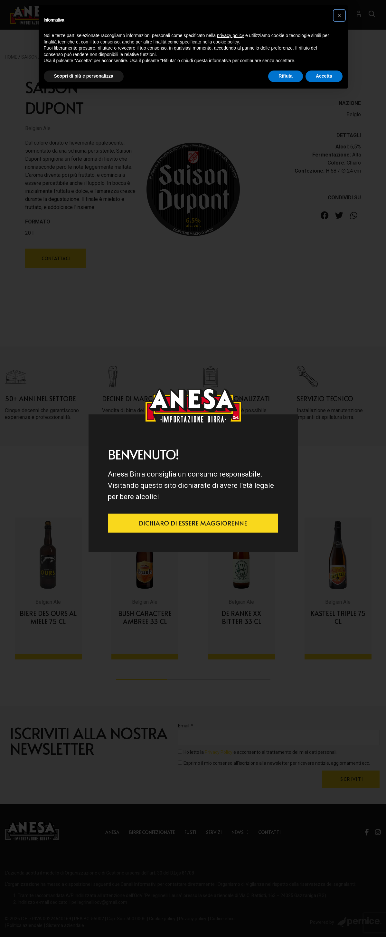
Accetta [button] (324, 76)
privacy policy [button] (230, 35)
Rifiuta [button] (285, 76)
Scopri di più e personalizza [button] (83, 76)
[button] (339, 15)
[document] (193, 468)
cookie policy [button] (226, 41)
